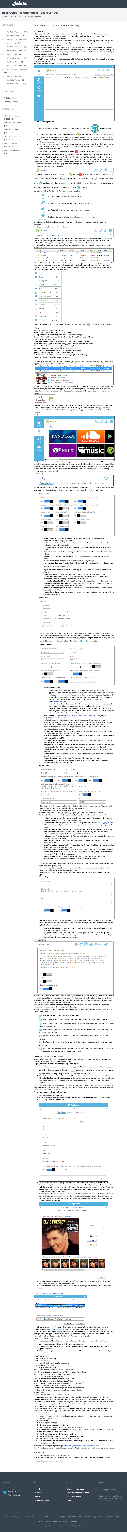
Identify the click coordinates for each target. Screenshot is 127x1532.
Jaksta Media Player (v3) (14, 80)
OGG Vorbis (52, 718)
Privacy (38, 1493)
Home (4, 17)
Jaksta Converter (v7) (12, 43)
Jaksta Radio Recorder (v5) (15, 65)
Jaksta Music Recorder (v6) (15, 51)
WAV (58, 718)
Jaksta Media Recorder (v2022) (16, 32)
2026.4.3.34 (9, 119)
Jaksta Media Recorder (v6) (15, 47)
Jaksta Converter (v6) (12, 54)
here (69, 1455)
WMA (65, 718)
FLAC (69, 716)
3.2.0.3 (7, 153)
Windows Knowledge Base (77, 1489)
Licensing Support (11, 102)
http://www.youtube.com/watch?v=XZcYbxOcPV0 (81, 1446)
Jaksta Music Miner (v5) (13, 62)
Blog (69, 1500)
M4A (73, 716)
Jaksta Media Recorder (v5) (15, 58)
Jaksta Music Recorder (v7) (15, 39)
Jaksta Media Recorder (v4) (15, 84)
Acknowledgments (42, 1500)
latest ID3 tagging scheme (103, 823)
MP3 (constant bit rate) (84, 716)
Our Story (39, 1489)
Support (13, 17)
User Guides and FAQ (36, 17)
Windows (22, 17)
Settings (108, 1194)
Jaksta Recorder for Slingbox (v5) (15, 71)
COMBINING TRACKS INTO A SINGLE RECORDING (49, 1293)
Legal (37, 1496)
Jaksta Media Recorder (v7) (15, 35)
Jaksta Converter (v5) (12, 76)
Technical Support (11, 98)
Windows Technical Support (78, 1493)
